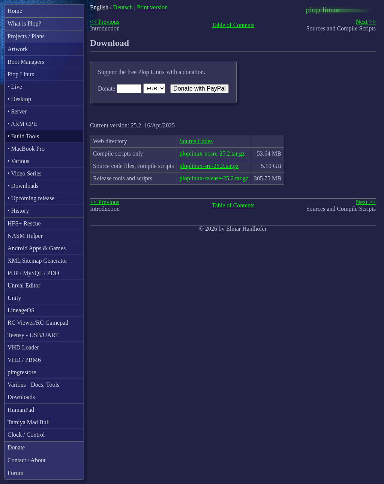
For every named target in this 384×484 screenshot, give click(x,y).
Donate (16, 447)
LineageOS (21, 310)
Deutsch (122, 7)
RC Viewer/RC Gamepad (38, 322)
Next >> (366, 21)
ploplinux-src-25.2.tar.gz (209, 166)
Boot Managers (26, 62)
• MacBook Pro (26, 148)
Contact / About (26, 460)
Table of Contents (233, 25)
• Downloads (23, 186)
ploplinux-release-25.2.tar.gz (214, 178)
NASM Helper (25, 236)
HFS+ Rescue (24, 223)
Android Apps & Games (37, 248)
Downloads (21, 397)
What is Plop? (24, 23)
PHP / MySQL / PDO (33, 273)
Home (15, 11)
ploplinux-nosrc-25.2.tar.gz (212, 153)
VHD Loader (23, 347)
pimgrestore (22, 372)
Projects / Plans (26, 36)
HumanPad (21, 410)
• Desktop (19, 99)
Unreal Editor (24, 285)
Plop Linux (21, 74)
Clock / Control (26, 434)
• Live (15, 86)
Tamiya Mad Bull (29, 422)
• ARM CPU (23, 124)
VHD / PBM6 (24, 360)
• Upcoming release (31, 198)
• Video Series (25, 173)
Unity (14, 298)
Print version (152, 7)
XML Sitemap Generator (37, 260)
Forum (16, 473)
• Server (17, 111)
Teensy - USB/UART (33, 335)
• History (18, 210)
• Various (18, 161)
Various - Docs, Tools (33, 384)
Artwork (18, 49)
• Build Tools (23, 136)
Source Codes (196, 141)
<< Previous (104, 21)
